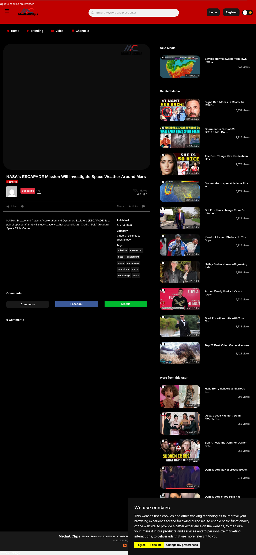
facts (136, 275)
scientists (123, 269)
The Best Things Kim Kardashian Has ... (226, 158)
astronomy (133, 263)
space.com (136, 250)
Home (12, 31)
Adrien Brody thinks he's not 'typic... (223, 293)
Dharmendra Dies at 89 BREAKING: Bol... (220, 131)
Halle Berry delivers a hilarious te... (225, 390)
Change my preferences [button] (182, 545)
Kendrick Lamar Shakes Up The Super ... (225, 239)
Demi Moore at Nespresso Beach (226, 469)
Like (11, 206)
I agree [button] (141, 545)
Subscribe (28, 190)
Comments (28, 304)
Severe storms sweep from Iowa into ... (226, 60)
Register (231, 12)
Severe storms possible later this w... (226, 185)
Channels (80, 31)
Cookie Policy (125, 536)
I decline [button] (156, 545)
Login (213, 12)
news (121, 263)
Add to (133, 206)
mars (135, 269)
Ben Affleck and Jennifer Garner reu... (226, 444)
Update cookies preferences (17, 3)
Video (57, 31)
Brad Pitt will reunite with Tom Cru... (224, 320)
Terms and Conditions (103, 536)
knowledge (124, 275)
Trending (35, 31)
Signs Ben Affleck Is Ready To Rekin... (224, 103)
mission (122, 250)
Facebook (76, 303)
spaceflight (133, 256)
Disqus (125, 303)
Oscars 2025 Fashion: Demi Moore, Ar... (223, 417)
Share (120, 206)
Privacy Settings (10, 553)
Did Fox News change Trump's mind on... (225, 212)
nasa (120, 256)
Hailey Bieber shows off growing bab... (226, 266)
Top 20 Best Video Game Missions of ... (227, 347)
